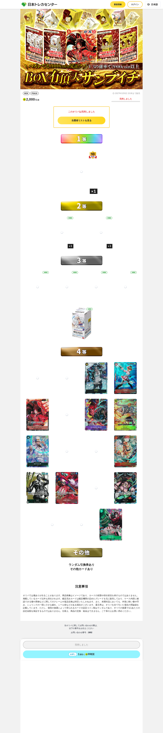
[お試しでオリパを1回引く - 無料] (81, 654)
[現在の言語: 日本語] (152, 4)
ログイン (135, 4)
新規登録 (118, 4)
